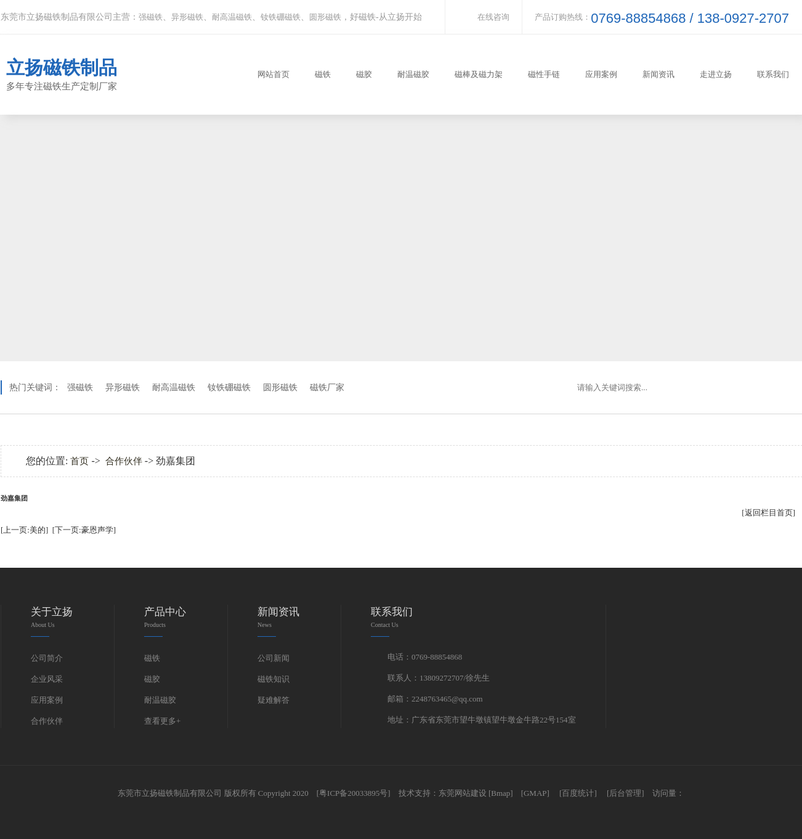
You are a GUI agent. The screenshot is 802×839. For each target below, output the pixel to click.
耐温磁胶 (413, 74)
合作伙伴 (123, 461)
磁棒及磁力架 (479, 74)
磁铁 (323, 74)
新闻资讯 (658, 74)
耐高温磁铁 (232, 17)
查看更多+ (162, 721)
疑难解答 (273, 700)
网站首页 (273, 74)
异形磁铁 (187, 17)
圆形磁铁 (325, 17)
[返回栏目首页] (768, 512)
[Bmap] (500, 793)
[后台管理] (625, 793)
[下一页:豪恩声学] (84, 529)
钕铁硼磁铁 (281, 17)
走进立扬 (716, 74)
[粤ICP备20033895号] (354, 793)
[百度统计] (578, 793)
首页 (79, 461)
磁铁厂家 (327, 387)
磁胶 (364, 74)
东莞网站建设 (463, 793)
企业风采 (47, 679)
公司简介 (47, 658)
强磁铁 (151, 17)
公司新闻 (273, 658)
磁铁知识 (273, 679)
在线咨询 (493, 17)
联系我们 (773, 74)
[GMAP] (535, 793)
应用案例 (601, 74)
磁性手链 (544, 74)
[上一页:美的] (24, 529)
